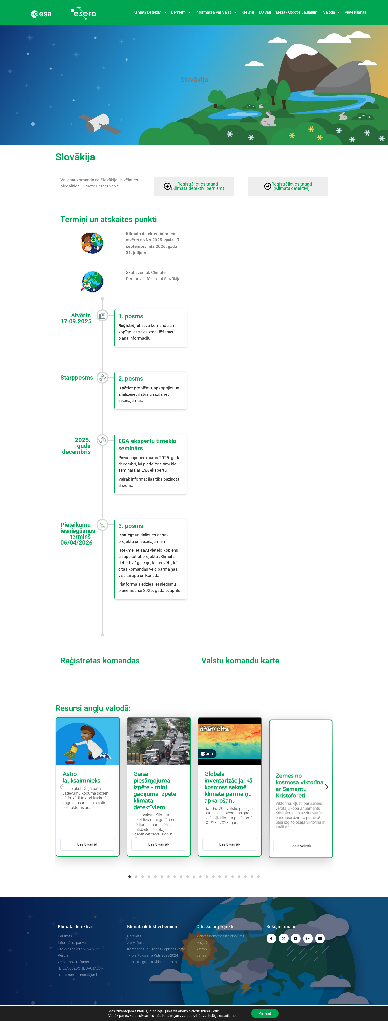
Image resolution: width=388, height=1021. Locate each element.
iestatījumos (227, 1016)
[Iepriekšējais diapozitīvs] (61, 787)
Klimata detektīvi (149, 12)
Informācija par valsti (216, 12)
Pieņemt (265, 1013)
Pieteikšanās (355, 12)
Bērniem (180, 12)
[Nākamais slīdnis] (327, 787)
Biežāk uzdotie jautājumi (297, 12)
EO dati (265, 12)
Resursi (247, 12)
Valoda (331, 12)
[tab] (129, 876)
